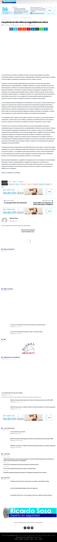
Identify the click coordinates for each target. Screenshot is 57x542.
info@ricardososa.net (20, 537)
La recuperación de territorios (15, 202)
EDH (10, 181)
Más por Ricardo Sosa (28, 231)
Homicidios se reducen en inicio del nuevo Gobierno (41, 202)
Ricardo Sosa (7, 25)
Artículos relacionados (28, 230)
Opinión (8, 17)
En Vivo (35, 539)
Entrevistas (26, 539)
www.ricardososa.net (13, 535)
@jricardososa (30, 537)
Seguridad (21, 181)
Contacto (40, 539)
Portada (3, 17)
